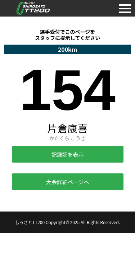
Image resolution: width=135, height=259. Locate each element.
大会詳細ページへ (67, 182)
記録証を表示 (67, 154)
